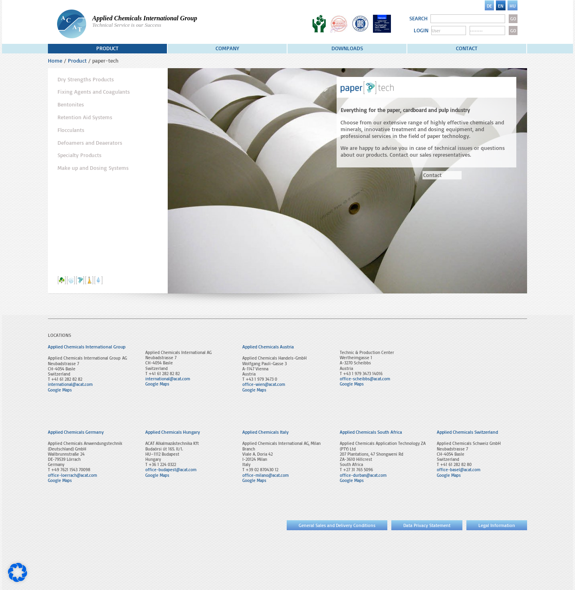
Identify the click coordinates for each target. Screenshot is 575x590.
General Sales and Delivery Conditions (337, 525)
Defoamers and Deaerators (90, 143)
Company (227, 48)
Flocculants (71, 130)
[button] (17, 572)
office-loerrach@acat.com (72, 475)
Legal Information (496, 525)
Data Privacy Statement (426, 525)
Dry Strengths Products (86, 79)
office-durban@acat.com (363, 475)
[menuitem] (489, 5)
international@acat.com (70, 384)
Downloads (347, 48)
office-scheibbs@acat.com (365, 379)
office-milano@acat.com (265, 475)
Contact (467, 48)
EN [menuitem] (501, 6)
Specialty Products (79, 155)
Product (107, 48)
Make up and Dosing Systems (93, 168)
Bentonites (71, 104)
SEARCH (418, 18)
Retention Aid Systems (85, 117)
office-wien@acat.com (263, 384)
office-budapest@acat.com (170, 469)
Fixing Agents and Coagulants (94, 91)
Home (55, 60)
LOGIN (421, 30)
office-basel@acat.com (458, 469)
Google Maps (60, 390)
